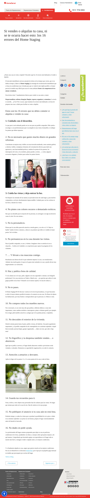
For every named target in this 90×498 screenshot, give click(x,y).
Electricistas (22, 473)
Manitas (21, 482)
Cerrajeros (30, 478)
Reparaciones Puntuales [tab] (31, 10)
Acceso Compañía (69, 478)
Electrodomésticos (10, 478)
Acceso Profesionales (70, 476)
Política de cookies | (63, 496)
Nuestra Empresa (23, 494)
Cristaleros (30, 480)
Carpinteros (30, 473)
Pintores (30, 482)
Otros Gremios (31, 487)
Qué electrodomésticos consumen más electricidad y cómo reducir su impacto (70, 123)
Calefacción (21, 476)
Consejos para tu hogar (45, 494)
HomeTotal (29, 450)
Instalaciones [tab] (48, 10)
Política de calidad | (75, 496)
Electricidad (8, 476)
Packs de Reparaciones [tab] (13, 10)
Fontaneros (21, 478)
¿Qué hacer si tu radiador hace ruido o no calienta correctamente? (69, 157)
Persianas (21, 485)
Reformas (30, 485)
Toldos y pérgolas (31, 476)
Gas (7, 480)
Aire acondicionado (10, 482)
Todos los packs (9, 489)
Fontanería (8, 473)
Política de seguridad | (69, 496)
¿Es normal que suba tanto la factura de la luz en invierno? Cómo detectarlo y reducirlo (70, 149)
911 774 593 (78, 10)
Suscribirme (70, 243)
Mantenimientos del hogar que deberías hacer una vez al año (70, 131)
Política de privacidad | (56, 496)
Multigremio (9, 485)
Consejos (62, 97)
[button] (4, 493)
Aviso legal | (51, 496)
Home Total (8, 487)
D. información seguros (11, 491)
